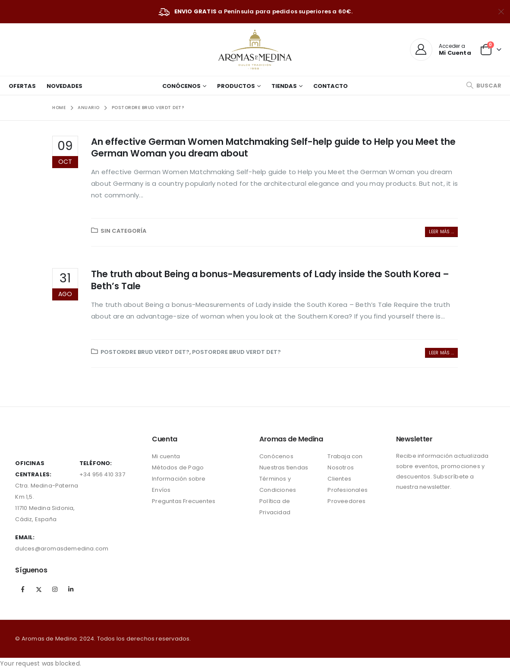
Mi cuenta (166, 456)
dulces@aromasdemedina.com (61, 548)
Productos (236, 86)
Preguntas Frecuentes (183, 501)
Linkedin (70, 589)
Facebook (22, 589)
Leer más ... (441, 231)
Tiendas (284, 86)
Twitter (38, 589)
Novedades (64, 86)
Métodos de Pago (178, 467)
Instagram (54, 589)
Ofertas (22, 86)
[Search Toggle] (483, 85)
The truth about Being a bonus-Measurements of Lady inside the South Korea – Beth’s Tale (270, 280)
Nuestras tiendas (283, 467)
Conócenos (181, 86)
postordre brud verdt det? (145, 352)
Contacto (330, 86)
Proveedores (346, 501)
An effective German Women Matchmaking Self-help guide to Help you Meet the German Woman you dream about (273, 147)
